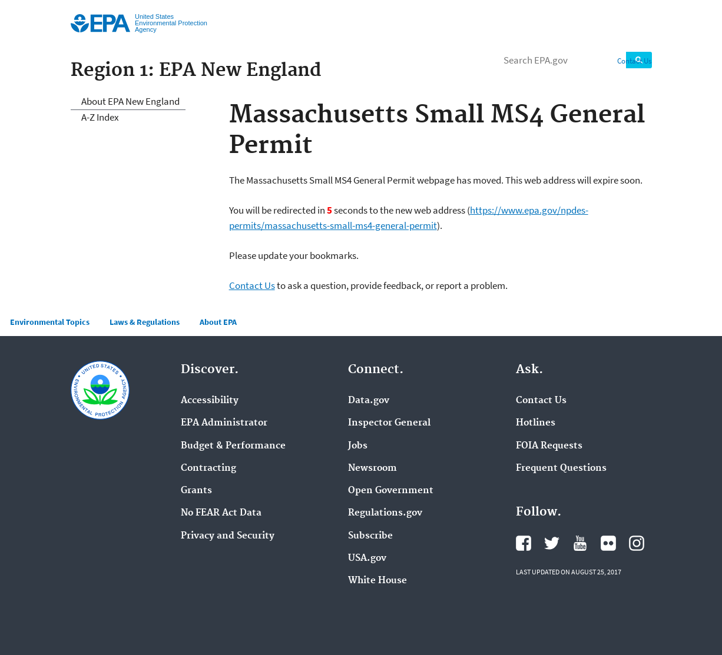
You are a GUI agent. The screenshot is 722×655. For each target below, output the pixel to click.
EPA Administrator (224, 423)
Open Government (390, 491)
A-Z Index (100, 117)
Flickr (608, 543)
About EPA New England (130, 101)
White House (377, 581)
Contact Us (634, 61)
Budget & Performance (233, 446)
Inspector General (389, 423)
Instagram (636, 543)
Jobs (357, 446)
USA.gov (367, 558)
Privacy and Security (227, 536)
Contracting (208, 468)
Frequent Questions (561, 468)
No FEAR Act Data (221, 513)
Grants (196, 491)
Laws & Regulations (145, 322)
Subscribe (370, 536)
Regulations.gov (385, 513)
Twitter (551, 543)
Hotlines (535, 423)
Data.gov (368, 400)
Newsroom (372, 468)
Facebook (523, 543)
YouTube (580, 543)
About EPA (218, 322)
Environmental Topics (50, 322)
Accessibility (210, 400)
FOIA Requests (549, 446)
